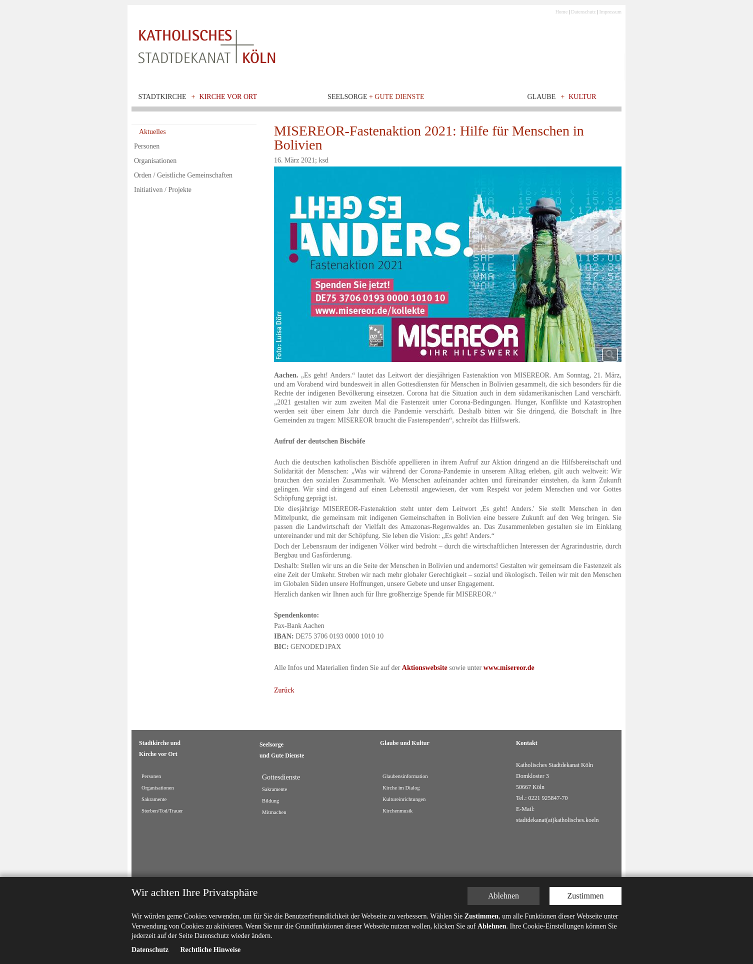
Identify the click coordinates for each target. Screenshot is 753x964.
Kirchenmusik (397, 811)
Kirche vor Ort (229, 96)
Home (562, 11)
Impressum (611, 11)
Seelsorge (376, 96)
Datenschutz (583, 11)
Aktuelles (152, 132)
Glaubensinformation (405, 776)
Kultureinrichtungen (404, 799)
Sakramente (154, 799)
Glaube (541, 96)
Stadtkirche (162, 96)
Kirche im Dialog (401, 787)
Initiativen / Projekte (163, 190)
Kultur (582, 96)
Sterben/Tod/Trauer (162, 811)
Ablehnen (503, 896)
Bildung (270, 801)
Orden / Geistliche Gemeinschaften (183, 175)
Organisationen (155, 160)
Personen (147, 146)
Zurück (284, 690)
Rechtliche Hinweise (210, 950)
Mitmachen (274, 812)
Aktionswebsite (425, 668)
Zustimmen (586, 896)
